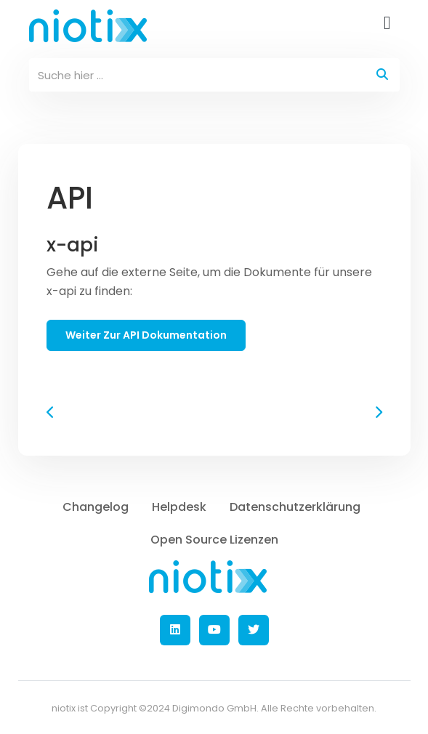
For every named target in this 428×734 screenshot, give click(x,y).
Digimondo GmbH (214, 708)
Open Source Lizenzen (214, 539)
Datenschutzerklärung (295, 507)
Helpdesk (179, 507)
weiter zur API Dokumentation (146, 335)
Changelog (95, 507)
